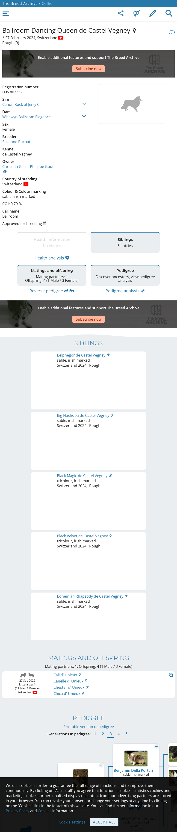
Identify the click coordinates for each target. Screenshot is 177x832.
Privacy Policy (17, 810)
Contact (89, 754)
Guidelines (88, 773)
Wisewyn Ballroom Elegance (26, 100)
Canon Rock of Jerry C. (21, 88)
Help (89, 764)
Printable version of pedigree (88, 472)
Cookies (44, 810)
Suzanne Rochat (16, 125)
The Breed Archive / (21, 3)
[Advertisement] (88, 55)
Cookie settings (72, 822)
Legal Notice (88, 744)
